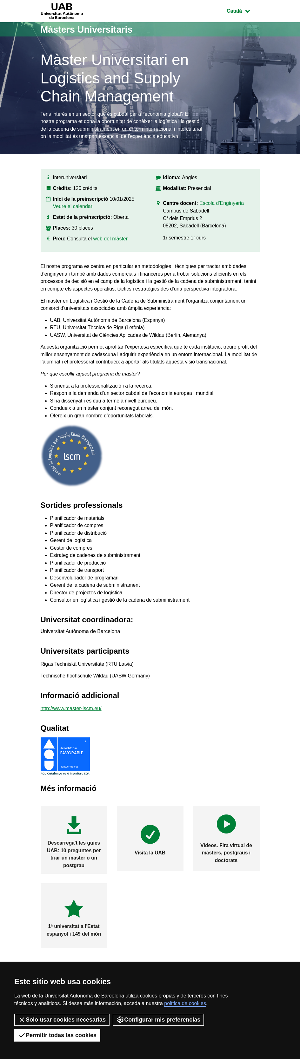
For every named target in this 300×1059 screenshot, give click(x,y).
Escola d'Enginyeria (222, 213)
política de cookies (185, 1003)
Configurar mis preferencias (158, 1019)
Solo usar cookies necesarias (62, 1019)
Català (242, 10)
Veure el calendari (73, 216)
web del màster (111, 248)
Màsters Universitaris (89, 29)
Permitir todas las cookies (57, 1035)
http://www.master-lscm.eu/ (71, 726)
